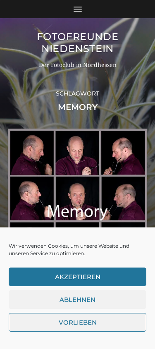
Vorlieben (78, 322)
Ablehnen (77, 300)
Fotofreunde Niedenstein (78, 43)
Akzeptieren (77, 277)
